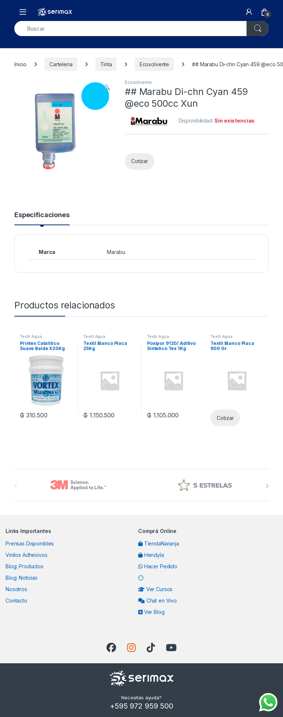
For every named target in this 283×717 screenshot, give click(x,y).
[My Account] (249, 11)
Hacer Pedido (157, 566)
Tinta (106, 64)
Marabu (116, 252)
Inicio (20, 64)
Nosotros (16, 589)
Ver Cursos (155, 589)
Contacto (16, 600)
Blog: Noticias (22, 578)
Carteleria (61, 64)
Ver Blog (151, 612)
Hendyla (151, 555)
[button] (107, 87)
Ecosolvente (154, 64)
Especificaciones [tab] (42, 215)
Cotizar (139, 161)
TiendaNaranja (158, 543)
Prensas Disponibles (30, 543)
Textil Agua (31, 336)
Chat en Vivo (157, 600)
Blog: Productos (24, 566)
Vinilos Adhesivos (27, 555)
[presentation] (267, 485)
